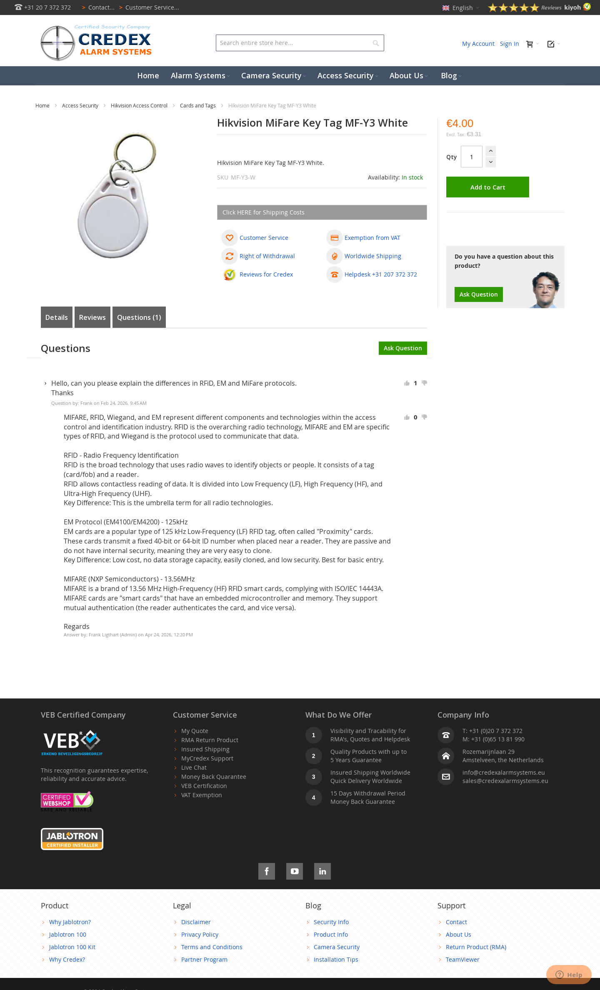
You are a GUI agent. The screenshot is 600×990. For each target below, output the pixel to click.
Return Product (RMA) (476, 947)
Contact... (97, 7)
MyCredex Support (207, 758)
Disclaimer (196, 922)
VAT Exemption (201, 795)
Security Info (331, 922)
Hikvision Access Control (140, 105)
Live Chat (194, 767)
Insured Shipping (205, 749)
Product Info (331, 934)
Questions (139, 317)
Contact (456, 922)
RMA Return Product (209, 740)
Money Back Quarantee (213, 777)
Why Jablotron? (70, 922)
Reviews (92, 317)
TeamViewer (463, 959)
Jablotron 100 (67, 934)
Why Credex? (67, 959)
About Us (458, 934)
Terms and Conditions (211, 947)
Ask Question (479, 294)
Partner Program (204, 959)
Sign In (509, 43)
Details (56, 317)
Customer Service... (147, 7)
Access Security (81, 105)
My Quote (194, 731)
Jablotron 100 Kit (72, 947)
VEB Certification (204, 786)
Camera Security (337, 947)
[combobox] (300, 43)
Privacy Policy (199, 934)
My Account (478, 43)
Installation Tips (336, 959)
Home (43, 105)
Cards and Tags (198, 105)
